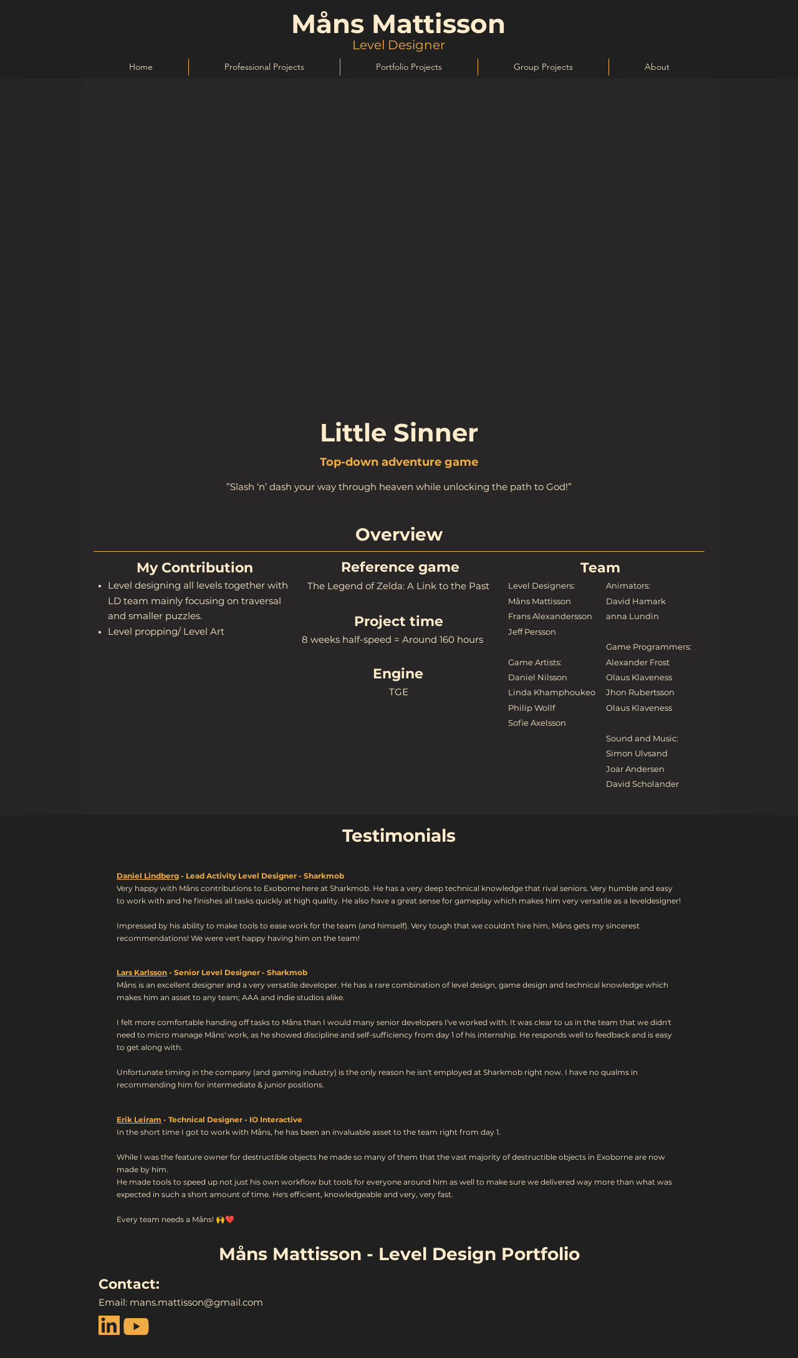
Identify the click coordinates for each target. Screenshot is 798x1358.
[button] (264, 67)
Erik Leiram (139, 1119)
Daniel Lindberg (148, 875)
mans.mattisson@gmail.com (196, 1302)
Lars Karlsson (142, 972)
